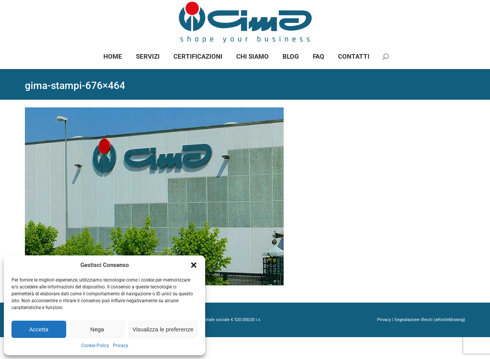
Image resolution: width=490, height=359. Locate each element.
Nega (97, 329)
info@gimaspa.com (110, 11)
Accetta (38, 329)
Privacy (120, 345)
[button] (194, 265)
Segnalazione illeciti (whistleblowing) (429, 341)
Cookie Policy (95, 345)
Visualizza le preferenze (162, 329)
